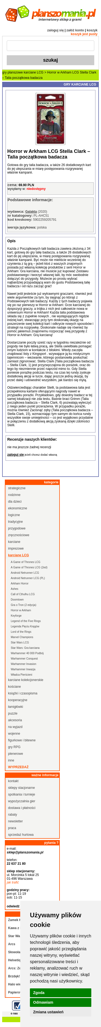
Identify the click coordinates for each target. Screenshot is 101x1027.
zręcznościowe (18, 535)
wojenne (14, 733)
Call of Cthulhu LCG (23, 594)
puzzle (13, 713)
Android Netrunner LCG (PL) (28, 578)
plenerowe (15, 754)
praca (12, 828)
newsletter (15, 821)
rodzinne (14, 495)
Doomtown (17, 599)
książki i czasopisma (22, 693)
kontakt (13, 781)
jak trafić (13, 882)
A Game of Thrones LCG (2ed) (29, 567)
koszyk (92, 30)
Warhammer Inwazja (23, 669)
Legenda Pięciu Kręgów (25, 626)
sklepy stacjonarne (21, 788)
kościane (14, 687)
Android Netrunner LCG (25, 572)
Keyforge (16, 615)
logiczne (14, 515)
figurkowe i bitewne (22, 740)
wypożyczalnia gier (21, 801)
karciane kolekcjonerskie (25, 680)
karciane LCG (33, 72)
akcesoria (15, 720)
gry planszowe (12, 72)
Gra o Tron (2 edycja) (23, 604)
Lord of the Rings (21, 631)
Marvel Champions (22, 637)
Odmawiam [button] (43, 1002)
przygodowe (17, 528)
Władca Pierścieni (21, 674)
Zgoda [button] (38, 993)
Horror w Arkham (21, 610)
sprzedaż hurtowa (21, 835)
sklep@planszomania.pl (25, 852)
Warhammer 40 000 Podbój (27, 653)
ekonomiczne (17, 508)
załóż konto (75, 30)
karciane (14, 542)
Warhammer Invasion (23, 663)
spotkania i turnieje (21, 794)
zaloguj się (55, 30)
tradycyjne (15, 522)
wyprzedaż (18, 767)
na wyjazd (15, 727)
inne (11, 760)
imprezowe (16, 548)
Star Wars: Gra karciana (25, 647)
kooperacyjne (17, 700)
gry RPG (14, 747)
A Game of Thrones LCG (25, 562)
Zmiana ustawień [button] (48, 1012)
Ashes (14, 588)
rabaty (12, 814)
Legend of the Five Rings (26, 621)
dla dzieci (15, 501)
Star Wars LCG (20, 642)
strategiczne (17, 488)
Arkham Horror (20, 583)
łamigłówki (15, 707)
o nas (14, 1013)
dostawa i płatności (21, 808)
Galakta (31, 212)
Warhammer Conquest (24, 658)
